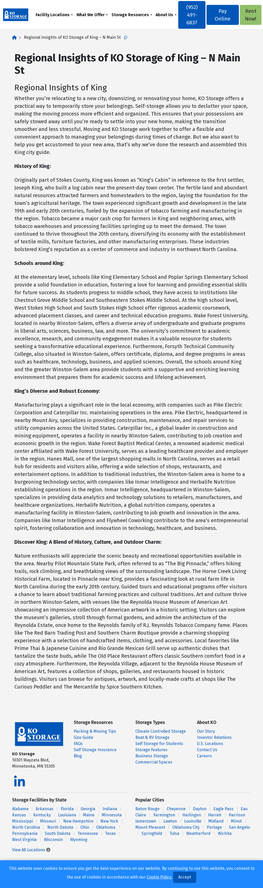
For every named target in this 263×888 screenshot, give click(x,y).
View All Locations (31, 849)
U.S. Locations (210, 743)
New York (109, 821)
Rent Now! (248, 15)
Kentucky (42, 815)
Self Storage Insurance (95, 749)
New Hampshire (78, 821)
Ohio (84, 827)
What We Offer (91, 14)
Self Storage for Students (159, 743)
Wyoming (78, 839)
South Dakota (57, 833)
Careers (204, 755)
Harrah (214, 815)
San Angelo (239, 827)
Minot (236, 821)
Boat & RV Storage (152, 737)
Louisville (192, 821)
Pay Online (221, 15)
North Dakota (60, 827)
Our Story (206, 731)
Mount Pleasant (150, 827)
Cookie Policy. (159, 877)
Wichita (225, 833)
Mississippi (22, 821)
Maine (89, 815)
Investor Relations (214, 737)
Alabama (20, 808)
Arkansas (44, 808)
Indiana (109, 808)
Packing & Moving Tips (95, 731)
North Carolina (26, 827)
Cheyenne (176, 808)
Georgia (88, 808)
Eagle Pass (223, 808)
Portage (214, 827)
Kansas (19, 815)
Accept (184, 877)
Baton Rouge (147, 808)
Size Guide (83, 737)
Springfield (152, 833)
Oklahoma (105, 827)
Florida (67, 808)
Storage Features (151, 749)
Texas (110, 833)
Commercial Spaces (153, 762)
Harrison (237, 815)
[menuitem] (55, 15)
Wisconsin (53, 839)
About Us (165, 14)
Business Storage (151, 755)
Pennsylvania (24, 833)
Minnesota (112, 815)
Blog (78, 755)
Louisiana (67, 815)
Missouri (48, 821)
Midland (216, 821)
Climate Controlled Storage (160, 731)
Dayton (199, 808)
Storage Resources (131, 14)
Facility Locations (53, 14)
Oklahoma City (186, 827)
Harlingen (191, 815)
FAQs (78, 743)
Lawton (170, 821)
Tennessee (88, 833)
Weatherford (198, 833)
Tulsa (174, 833)
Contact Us (207, 749)
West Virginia (24, 839)
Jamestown (145, 821)
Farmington (164, 815)
